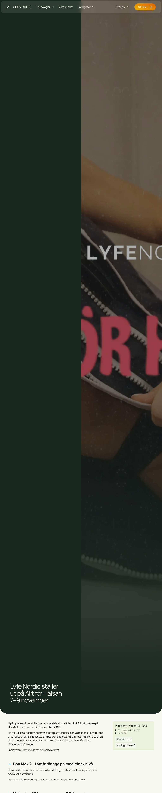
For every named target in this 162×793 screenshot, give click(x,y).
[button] (45, 7)
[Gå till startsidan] (18, 7)
